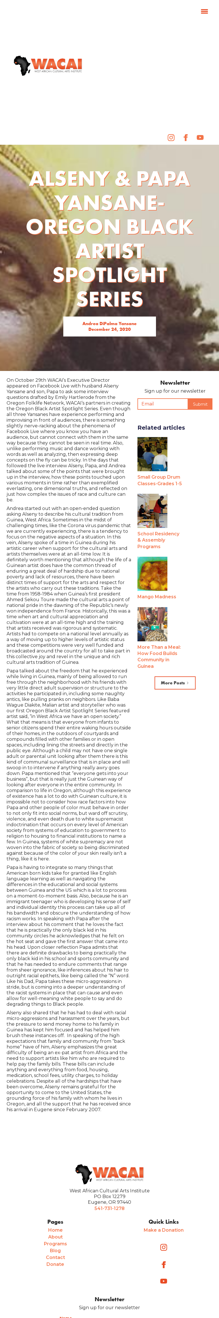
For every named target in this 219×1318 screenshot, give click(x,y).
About (55, 1237)
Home (55, 1230)
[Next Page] (175, 682)
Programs (55, 1243)
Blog (55, 1250)
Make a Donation (164, 1230)
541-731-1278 (109, 1208)
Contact (55, 1257)
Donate (55, 1264)
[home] (48, 66)
